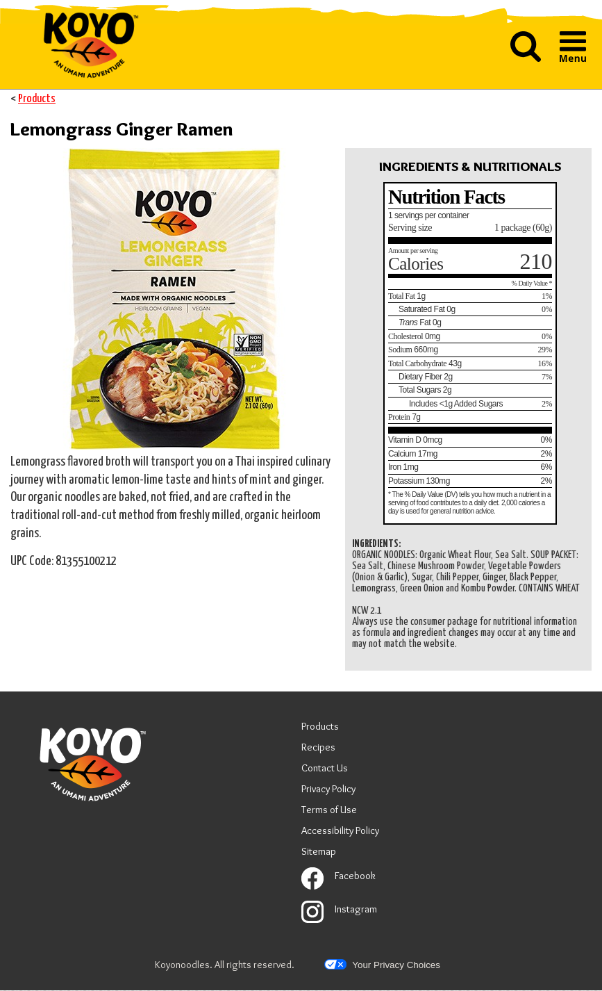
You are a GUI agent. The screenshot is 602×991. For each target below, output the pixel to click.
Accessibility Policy (340, 832)
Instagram (339, 909)
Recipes (318, 747)
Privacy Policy (328, 790)
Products (37, 99)
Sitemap (318, 851)
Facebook (338, 875)
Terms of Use (329, 811)
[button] (525, 48)
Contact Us (324, 768)
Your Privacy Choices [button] (382, 964)
